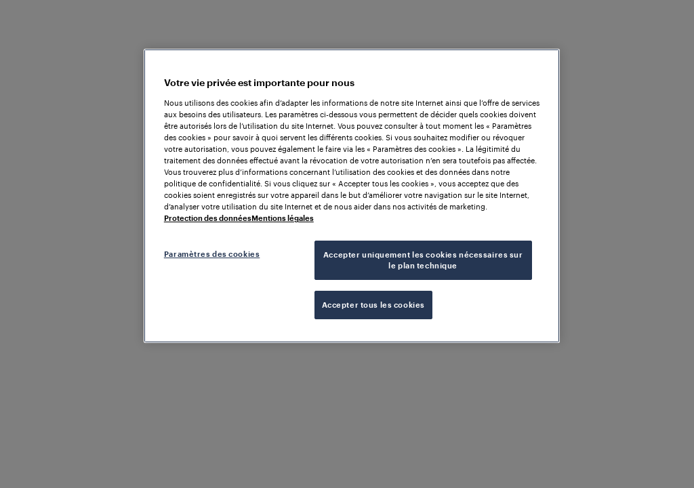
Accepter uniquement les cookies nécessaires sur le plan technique (423, 260)
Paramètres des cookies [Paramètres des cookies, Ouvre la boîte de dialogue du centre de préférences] (212, 253)
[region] (352, 196)
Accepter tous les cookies (373, 304)
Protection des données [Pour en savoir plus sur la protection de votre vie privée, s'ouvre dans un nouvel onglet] (207, 218)
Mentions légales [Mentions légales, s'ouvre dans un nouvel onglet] (282, 218)
